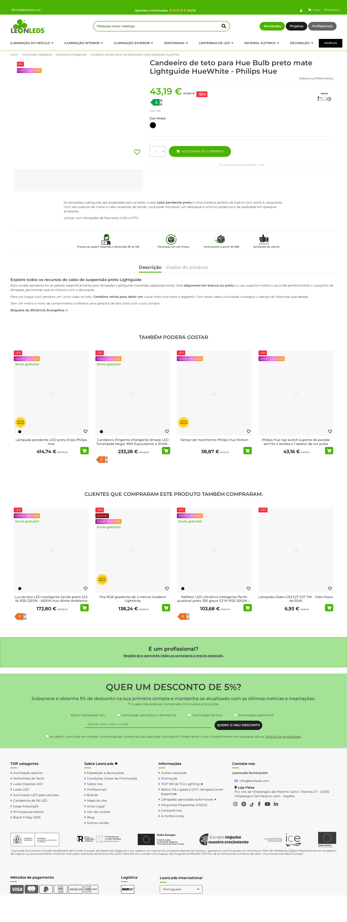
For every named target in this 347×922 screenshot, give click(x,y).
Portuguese (181, 889)
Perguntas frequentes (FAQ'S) (184, 805)
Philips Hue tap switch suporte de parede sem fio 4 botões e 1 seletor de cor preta (296, 442)
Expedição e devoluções (105, 773)
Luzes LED (21, 789)
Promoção (169, 778)
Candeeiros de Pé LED (30, 801)
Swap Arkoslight (26, 806)
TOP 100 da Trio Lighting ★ (182, 784)
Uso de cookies (98, 812)
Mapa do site (97, 801)
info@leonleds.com (26, 10)
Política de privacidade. (283, 737)
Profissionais (322, 26)
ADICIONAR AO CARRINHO (200, 151)
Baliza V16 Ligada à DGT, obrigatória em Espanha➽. (192, 791)
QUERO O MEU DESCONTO (238, 725)
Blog (91, 817)
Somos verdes (98, 823)
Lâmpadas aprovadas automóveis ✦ (189, 799)
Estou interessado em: (88, 715)
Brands (92, 795)
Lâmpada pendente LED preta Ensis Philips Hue (51, 442)
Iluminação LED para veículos (36, 795)
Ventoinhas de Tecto (28, 778)
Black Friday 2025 (27, 817)
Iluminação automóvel (256, 715)
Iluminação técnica (207, 715)
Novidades (272, 26)
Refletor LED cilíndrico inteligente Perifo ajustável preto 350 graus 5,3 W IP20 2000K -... (214, 599)
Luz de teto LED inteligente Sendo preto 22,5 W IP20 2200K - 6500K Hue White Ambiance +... (51, 601)
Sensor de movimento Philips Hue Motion (214, 440)
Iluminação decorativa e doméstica (149, 715)
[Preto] (19, 431)
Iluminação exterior (28, 773)
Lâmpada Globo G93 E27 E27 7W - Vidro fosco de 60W (295, 599)
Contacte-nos (171, 810)
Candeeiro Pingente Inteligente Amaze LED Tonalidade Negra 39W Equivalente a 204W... (132, 442)
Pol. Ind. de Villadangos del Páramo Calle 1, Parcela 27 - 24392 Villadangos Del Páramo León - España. (282, 794)
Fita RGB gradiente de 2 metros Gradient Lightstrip (132, 599)
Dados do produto (187, 267)
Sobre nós (95, 784)
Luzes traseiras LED (28, 784)
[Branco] (101, 588)
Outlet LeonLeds (174, 773)
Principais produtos (28, 812)
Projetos (296, 26)
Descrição (150, 267)
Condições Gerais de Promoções (112, 778)
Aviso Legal (96, 806)
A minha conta (172, 816)
